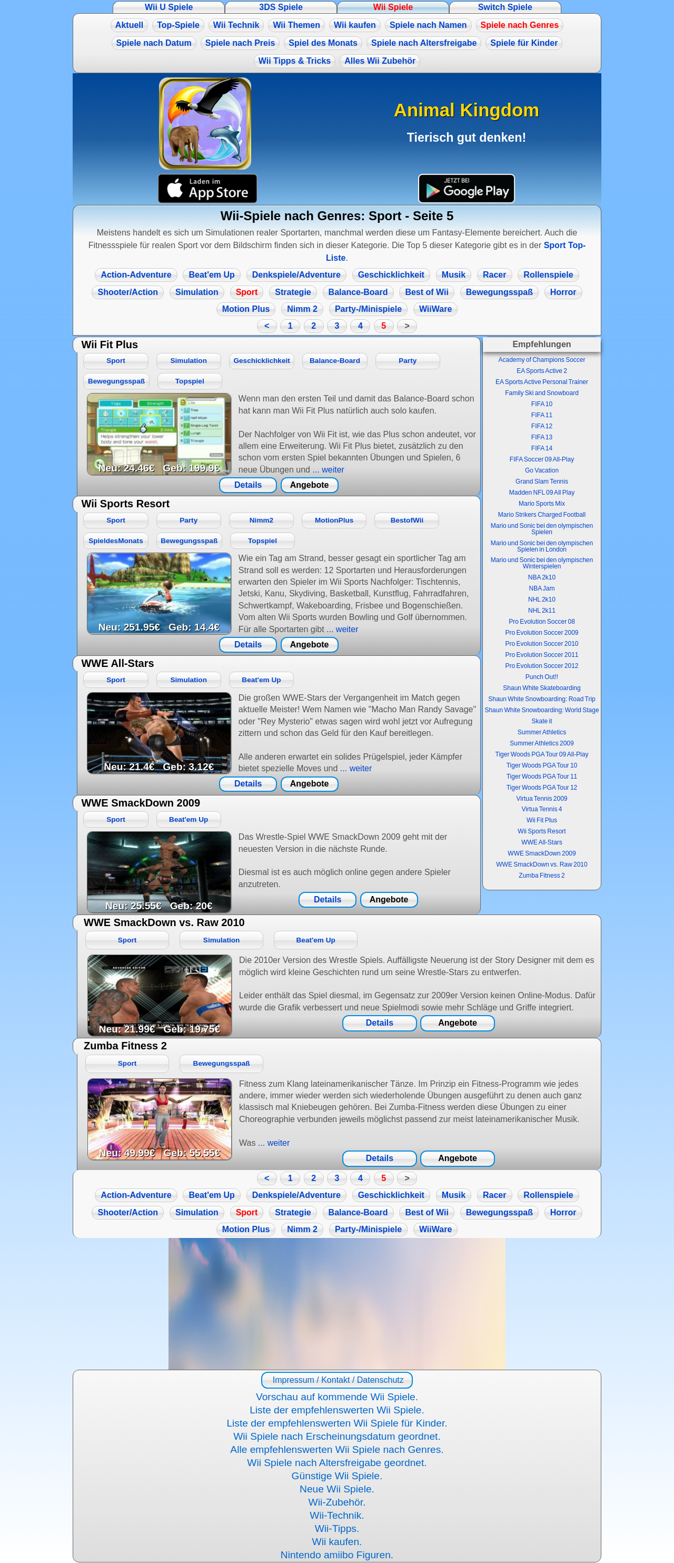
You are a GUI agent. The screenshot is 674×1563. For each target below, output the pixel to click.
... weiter (327, 469)
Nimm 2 (302, 308)
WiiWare (435, 308)
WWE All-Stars (541, 842)
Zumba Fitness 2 (541, 875)
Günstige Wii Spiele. (337, 1475)
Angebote (309, 484)
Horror (563, 292)
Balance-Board (358, 292)
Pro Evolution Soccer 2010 (541, 644)
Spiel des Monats (323, 42)
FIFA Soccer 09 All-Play (542, 459)
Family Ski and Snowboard (542, 393)
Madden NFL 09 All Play (541, 492)
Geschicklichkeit (391, 274)
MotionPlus (334, 520)
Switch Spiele (505, 7)
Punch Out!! (542, 677)
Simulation (197, 292)
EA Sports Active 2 (542, 371)
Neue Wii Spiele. (337, 1489)
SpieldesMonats (115, 541)
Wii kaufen (355, 25)
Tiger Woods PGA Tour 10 (542, 765)
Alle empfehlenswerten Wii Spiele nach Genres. (336, 1449)
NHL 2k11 (542, 610)
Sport (247, 292)
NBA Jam (541, 588)
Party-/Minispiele (368, 308)
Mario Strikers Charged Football (542, 515)
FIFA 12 (541, 426)
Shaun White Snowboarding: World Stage (541, 710)
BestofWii (407, 520)
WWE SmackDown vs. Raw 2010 (541, 864)
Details (248, 484)
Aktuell (129, 25)
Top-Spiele (178, 25)
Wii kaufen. (337, 1541)
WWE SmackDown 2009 (542, 853)
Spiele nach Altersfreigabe (424, 42)
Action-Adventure (136, 274)
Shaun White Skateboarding (541, 688)
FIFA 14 (541, 448)
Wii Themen (296, 25)
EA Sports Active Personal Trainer (541, 382)
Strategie (293, 292)
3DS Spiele (281, 7)
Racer (494, 274)
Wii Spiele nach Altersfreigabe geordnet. (337, 1462)
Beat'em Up (211, 274)
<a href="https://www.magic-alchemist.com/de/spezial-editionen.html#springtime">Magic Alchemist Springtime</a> (337, 1304)
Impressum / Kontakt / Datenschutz (336, 1379)
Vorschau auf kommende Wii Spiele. (337, 1396)
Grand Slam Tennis (542, 481)
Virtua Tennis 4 (542, 809)
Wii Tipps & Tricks (295, 60)
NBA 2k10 (542, 577)
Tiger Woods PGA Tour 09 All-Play (542, 754)
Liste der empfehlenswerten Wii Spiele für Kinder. (336, 1423)
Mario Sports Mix (542, 503)
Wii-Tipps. (337, 1528)
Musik (453, 274)
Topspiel (189, 381)
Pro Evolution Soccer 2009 (541, 633)
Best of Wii (427, 292)
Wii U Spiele (169, 7)
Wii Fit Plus (542, 820)
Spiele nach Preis (240, 42)
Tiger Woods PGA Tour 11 (542, 776)
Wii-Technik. (337, 1515)
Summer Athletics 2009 (541, 743)
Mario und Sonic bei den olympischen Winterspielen (542, 563)
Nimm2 (261, 520)
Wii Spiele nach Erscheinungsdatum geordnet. (337, 1436)
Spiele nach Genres (520, 25)
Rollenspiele (548, 274)
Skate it (541, 721)
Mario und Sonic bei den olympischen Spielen (542, 529)
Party (408, 361)
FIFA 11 (541, 415)
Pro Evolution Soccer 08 (542, 621)
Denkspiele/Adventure (296, 274)
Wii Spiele (393, 7)
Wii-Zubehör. (337, 1502)
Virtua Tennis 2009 (542, 798)
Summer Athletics (542, 732)
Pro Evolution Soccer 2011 (541, 655)
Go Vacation (542, 470)
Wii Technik (236, 25)
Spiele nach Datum (154, 42)
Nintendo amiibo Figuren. (337, 1554)
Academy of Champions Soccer (541, 360)
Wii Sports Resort (542, 831)
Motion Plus (246, 308)
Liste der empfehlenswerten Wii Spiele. (337, 1409)
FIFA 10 (541, 404)
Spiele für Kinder (524, 42)
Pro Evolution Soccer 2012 (541, 666)
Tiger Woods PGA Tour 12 (542, 787)
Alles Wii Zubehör (379, 60)
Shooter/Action (127, 292)
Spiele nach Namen (428, 25)
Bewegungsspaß (499, 292)
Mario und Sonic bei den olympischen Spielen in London (542, 546)
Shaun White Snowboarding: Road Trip (541, 699)
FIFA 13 (541, 437)
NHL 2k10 (542, 599)
